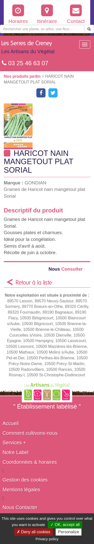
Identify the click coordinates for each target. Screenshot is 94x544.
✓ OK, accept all (65, 525)
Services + (14, 442)
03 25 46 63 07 (25, 63)
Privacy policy (47, 539)
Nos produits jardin (23, 76)
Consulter (65, 269)
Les (27, 48)
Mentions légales (21, 489)
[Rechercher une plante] (42, 29)
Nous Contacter (20, 507)
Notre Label (15, 452)
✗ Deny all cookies (33, 532)
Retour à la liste (34, 283)
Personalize (68, 532)
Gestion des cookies (25, 480)
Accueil (11, 423)
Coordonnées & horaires (30, 462)
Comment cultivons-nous (30, 433)
